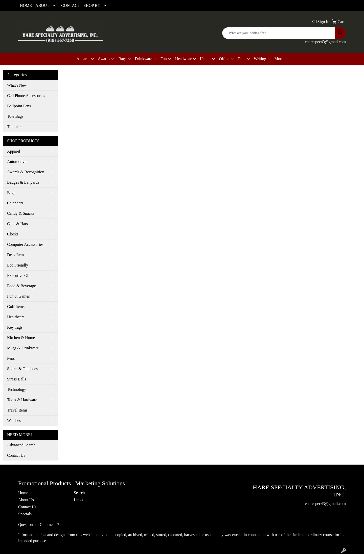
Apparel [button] (83, 59)
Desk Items (16, 255)
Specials (25, 514)
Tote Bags (15, 116)
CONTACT (70, 5)
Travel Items (17, 410)
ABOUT (42, 5)
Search (79, 493)
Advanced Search (21, 445)
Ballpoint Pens (19, 106)
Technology (16, 389)
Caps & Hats (17, 224)
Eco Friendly (17, 265)
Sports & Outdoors (22, 369)
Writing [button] (260, 59)
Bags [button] (122, 59)
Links (78, 500)
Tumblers (14, 127)
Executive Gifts (19, 275)
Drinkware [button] (143, 59)
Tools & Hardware (22, 400)
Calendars (15, 203)
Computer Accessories (25, 244)
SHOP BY (92, 5)
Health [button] (205, 59)
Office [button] (224, 59)
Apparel (13, 151)
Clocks (12, 234)
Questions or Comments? (38, 524)
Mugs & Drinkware (23, 348)
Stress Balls (16, 379)
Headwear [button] (183, 59)
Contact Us (16, 455)
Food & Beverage (21, 286)
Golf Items (16, 306)
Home (23, 493)
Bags (11, 192)
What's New (17, 85)
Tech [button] (241, 59)
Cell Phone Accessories (26, 95)
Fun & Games (18, 296)
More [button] (279, 59)
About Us (26, 500)
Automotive (16, 161)
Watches (14, 420)
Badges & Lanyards (23, 182)
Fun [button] (164, 59)
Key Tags (14, 327)
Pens (11, 358)
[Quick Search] (278, 33)
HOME (26, 5)
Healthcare (16, 317)
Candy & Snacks (20, 213)
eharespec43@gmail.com (325, 42)
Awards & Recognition (25, 172)
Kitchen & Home (21, 337)
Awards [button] (104, 59)
